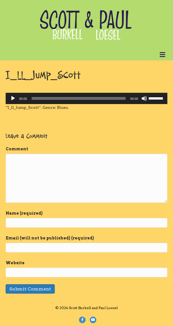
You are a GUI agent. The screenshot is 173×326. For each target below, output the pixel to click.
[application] (86, 98)
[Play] (13, 98)
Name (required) (24, 213)
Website (15, 263)
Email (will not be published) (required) (50, 238)
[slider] (79, 98)
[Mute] (144, 98)
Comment (17, 149)
